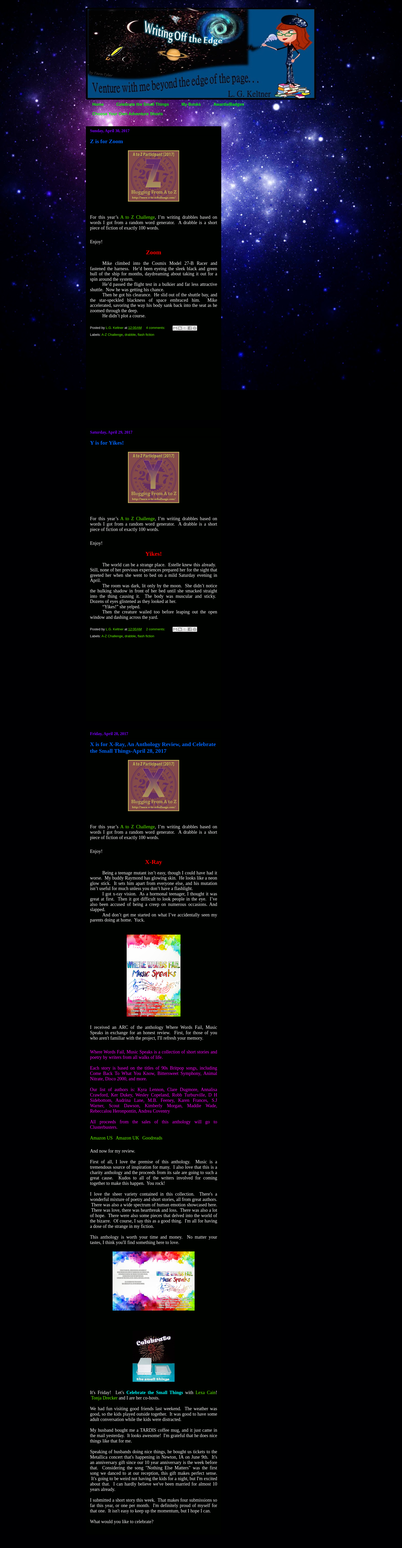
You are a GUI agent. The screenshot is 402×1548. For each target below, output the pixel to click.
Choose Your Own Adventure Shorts (127, 114)
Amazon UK (127, 1138)
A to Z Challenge (137, 217)
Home (98, 104)
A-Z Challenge (112, 335)
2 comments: (156, 629)
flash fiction (146, 335)
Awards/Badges (228, 104)
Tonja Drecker (104, 1397)
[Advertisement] (153, 380)
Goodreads (152, 1138)
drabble (130, 335)
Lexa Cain (206, 1392)
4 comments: (156, 328)
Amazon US (101, 1138)
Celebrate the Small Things (142, 104)
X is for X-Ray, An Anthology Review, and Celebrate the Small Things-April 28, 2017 (153, 747)
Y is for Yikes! (107, 443)
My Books (191, 104)
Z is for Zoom (106, 141)
